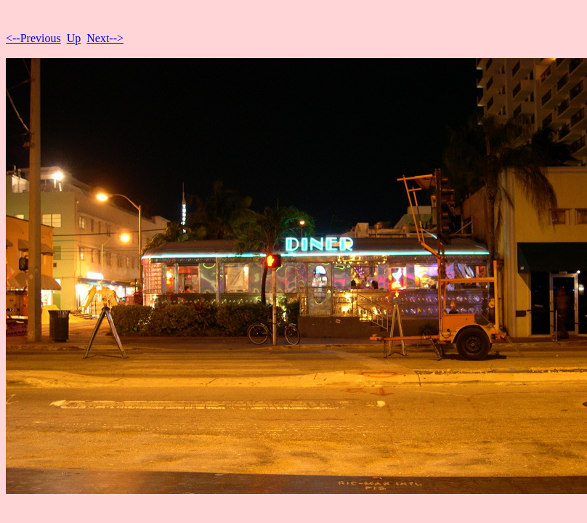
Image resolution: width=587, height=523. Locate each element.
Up (74, 38)
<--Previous (33, 38)
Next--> (105, 38)
